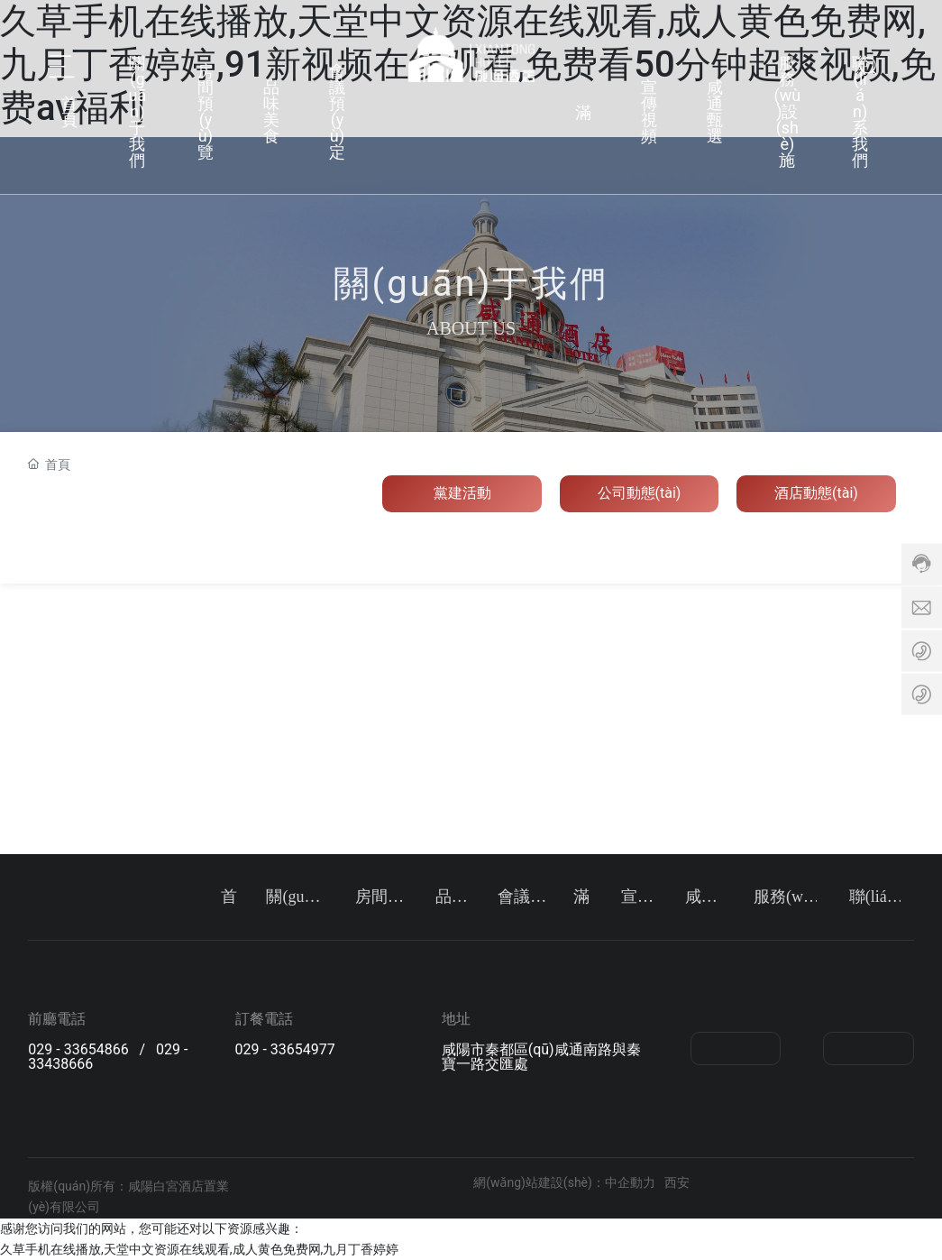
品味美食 (271, 108)
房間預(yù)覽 (205, 108)
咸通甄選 (715, 108)
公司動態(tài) (639, 492)
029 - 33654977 (285, 1049)
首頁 (69, 108)
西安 (677, 1182)
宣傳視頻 (649, 108)
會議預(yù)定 (337, 108)
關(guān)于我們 (138, 108)
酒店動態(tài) (816, 492)
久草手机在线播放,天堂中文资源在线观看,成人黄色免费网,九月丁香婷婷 (199, 1249)
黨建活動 (462, 492)
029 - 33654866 (78, 1049)
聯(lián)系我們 (860, 108)
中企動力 (630, 1182)
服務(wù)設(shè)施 (787, 108)
